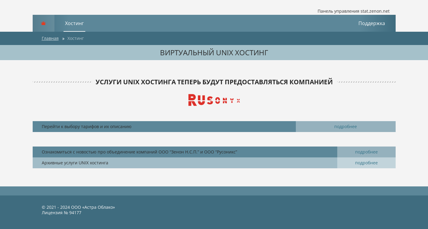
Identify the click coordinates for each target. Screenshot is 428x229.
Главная (50, 38)
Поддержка (371, 23)
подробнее (345, 126)
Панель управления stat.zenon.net (349, 11)
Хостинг (74, 23)
